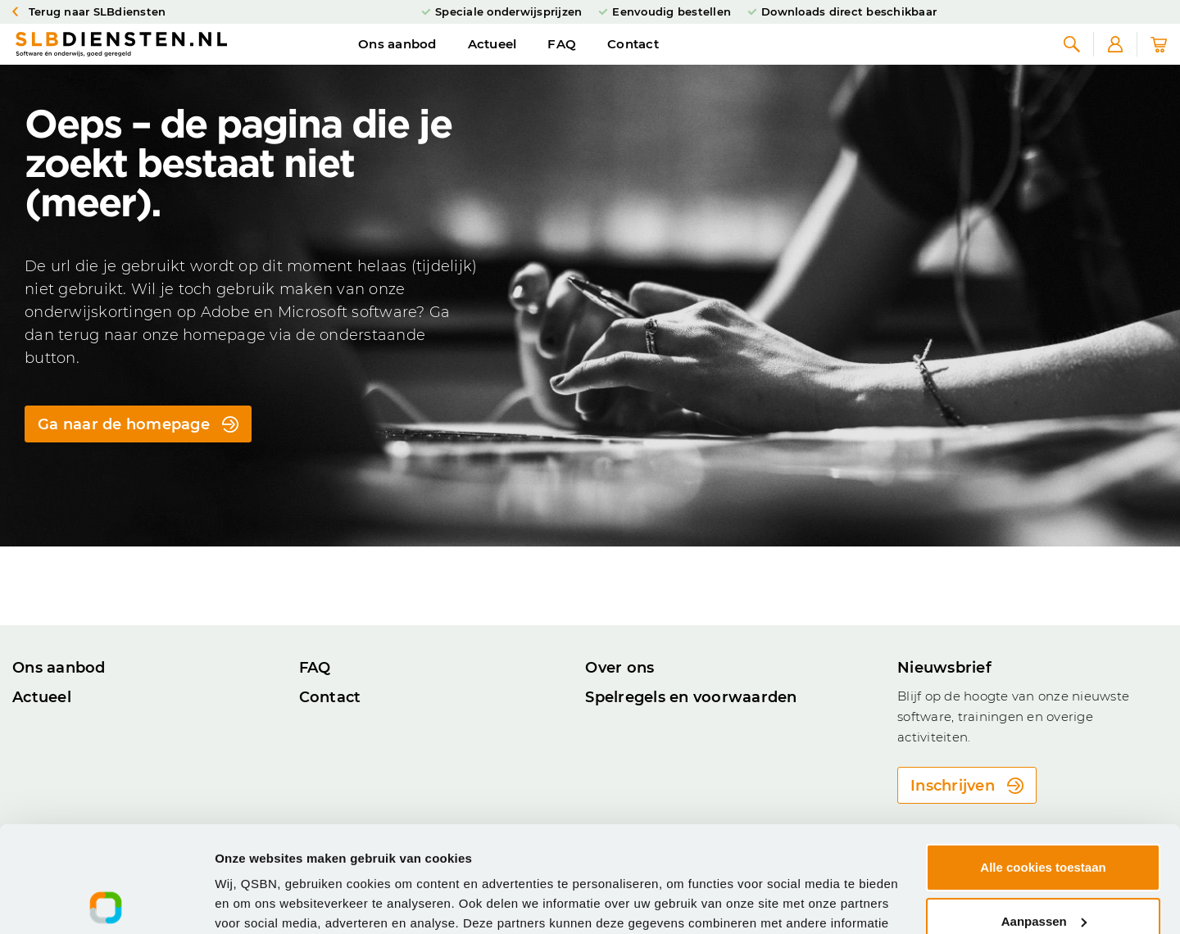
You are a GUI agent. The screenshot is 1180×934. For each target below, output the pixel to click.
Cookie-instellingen (272, 902)
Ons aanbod (397, 60)
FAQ (561, 60)
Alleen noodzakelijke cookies (1043, 869)
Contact (633, 60)
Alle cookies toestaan (1042, 762)
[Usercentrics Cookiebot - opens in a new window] (106, 902)
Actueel (492, 60)
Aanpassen (1044, 815)
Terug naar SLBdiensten (89, 12)
